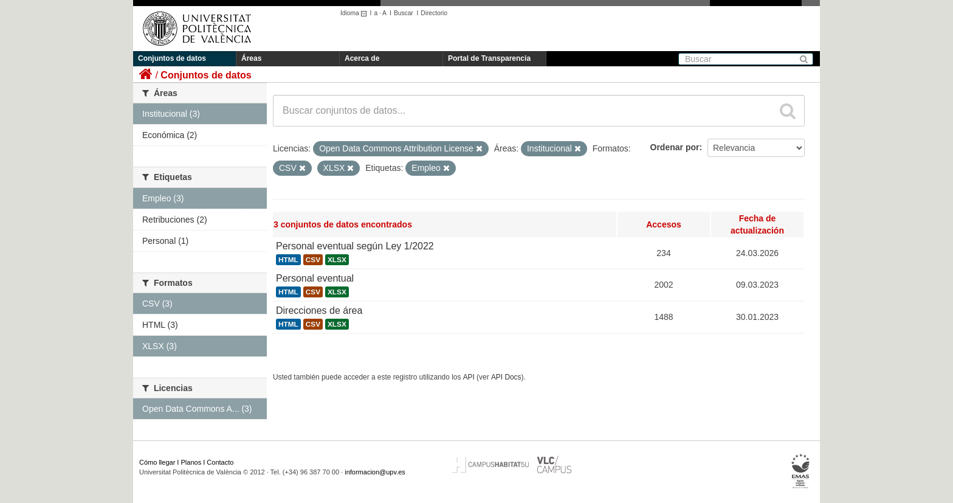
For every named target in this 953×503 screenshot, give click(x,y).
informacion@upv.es (375, 472)
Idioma (355, 13)
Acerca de (362, 58)
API (469, 377)
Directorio (434, 13)
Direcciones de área (319, 310)
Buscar (403, 13)
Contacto (220, 462)
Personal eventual (315, 278)
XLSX (337, 259)
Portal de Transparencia (489, 58)
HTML (288, 259)
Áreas (251, 58)
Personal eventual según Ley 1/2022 (355, 246)
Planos (191, 462)
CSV (313, 259)
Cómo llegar (157, 462)
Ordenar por (675, 147)
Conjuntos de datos (172, 58)
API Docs (506, 377)
